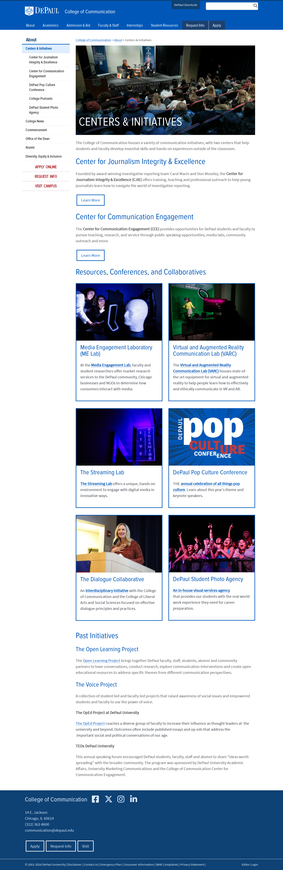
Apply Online (46, 167)
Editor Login (250, 865)
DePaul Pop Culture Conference (42, 87)
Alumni (30, 147)
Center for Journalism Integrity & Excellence (43, 60)
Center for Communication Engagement (46, 74)
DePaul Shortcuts (185, 5)
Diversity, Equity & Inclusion (44, 156)
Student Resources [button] (164, 25)
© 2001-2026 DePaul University (45, 865)
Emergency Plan (110, 865)
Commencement (36, 130)
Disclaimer (75, 865)
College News (35, 121)
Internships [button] (135, 25)
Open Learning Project (101, 660)
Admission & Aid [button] (78, 25)
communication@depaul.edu (49, 830)
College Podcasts (40, 99)
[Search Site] (232, 6)
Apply (217, 25)
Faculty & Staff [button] (108, 25)
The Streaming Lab (96, 483)
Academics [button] (51, 25)
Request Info (195, 25)
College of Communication (90, 12)
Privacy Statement (192, 865)
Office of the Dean (37, 139)
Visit (85, 846)
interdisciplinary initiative (106, 590)
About (31, 40)
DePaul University (44, 11)
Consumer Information (138, 865)
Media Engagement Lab (110, 364)
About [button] (30, 25)
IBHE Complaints (167, 865)
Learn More (90, 200)
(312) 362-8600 (37, 824)
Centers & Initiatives (39, 49)
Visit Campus (46, 186)
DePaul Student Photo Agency (43, 110)
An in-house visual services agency (201, 590)
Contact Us (91, 865)
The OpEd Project (90, 723)
